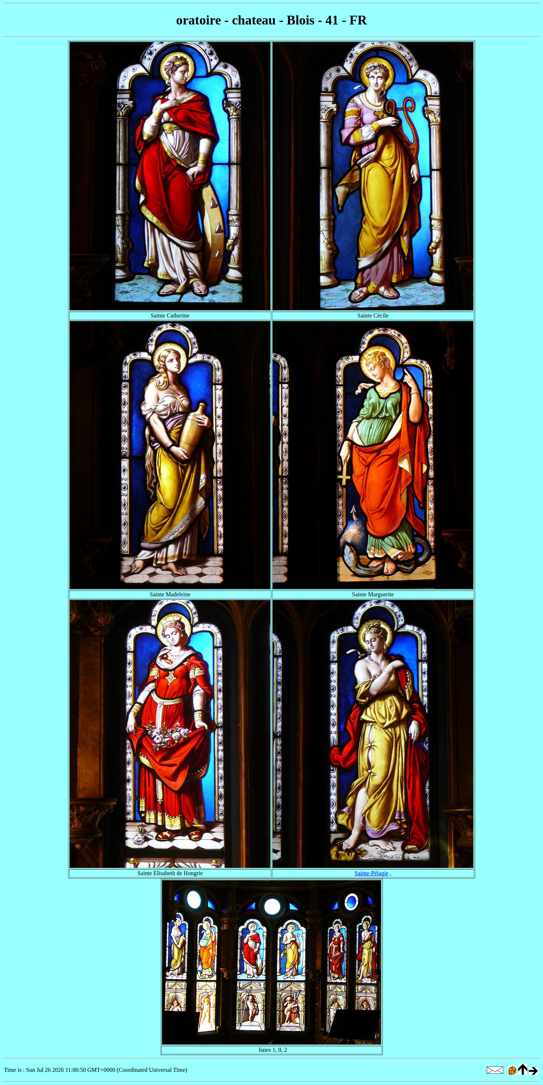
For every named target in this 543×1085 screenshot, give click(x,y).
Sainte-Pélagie (371, 873)
